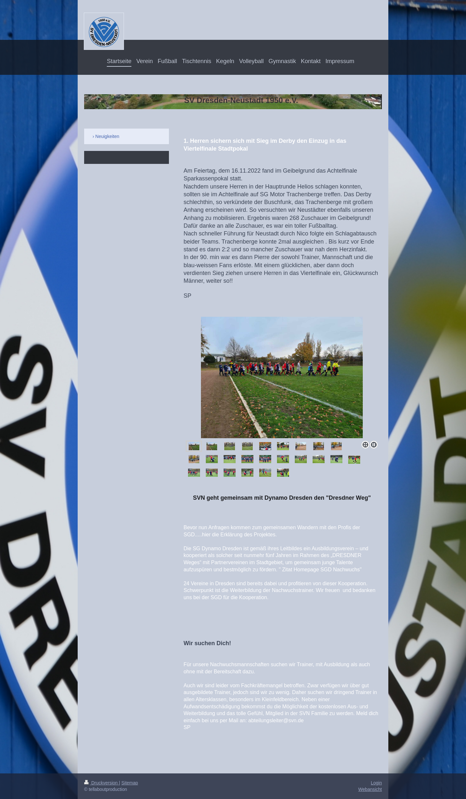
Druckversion (101, 782)
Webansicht (370, 789)
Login (376, 782)
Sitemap (129, 782)
